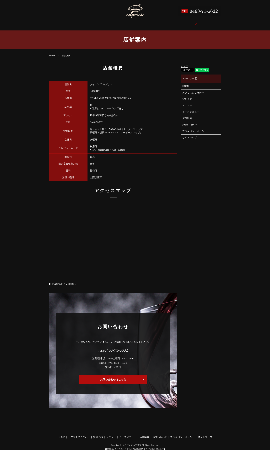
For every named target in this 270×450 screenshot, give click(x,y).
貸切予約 (113, 23)
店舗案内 (171, 23)
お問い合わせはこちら (113, 376)
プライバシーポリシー (194, 128)
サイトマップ (189, 134)
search (207, 23)
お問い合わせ (190, 23)
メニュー (130, 23)
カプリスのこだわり (90, 23)
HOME (68, 23)
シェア (184, 63)
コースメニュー (150, 23)
